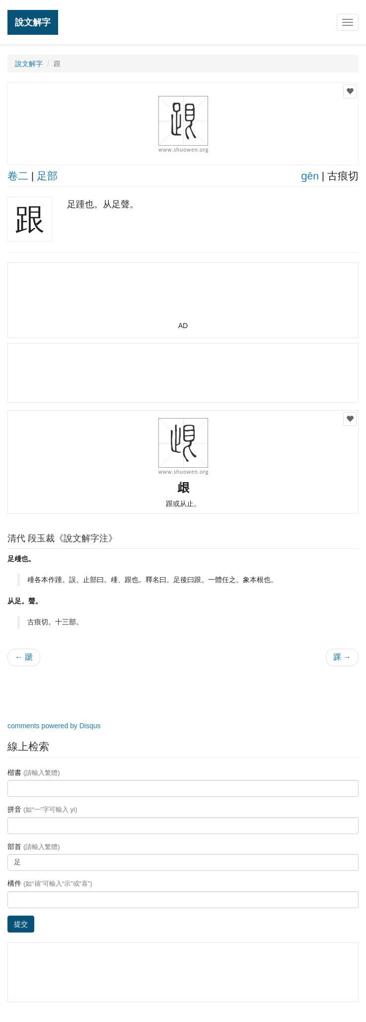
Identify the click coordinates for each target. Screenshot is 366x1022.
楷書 (33, 772)
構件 (49, 883)
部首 (33, 847)
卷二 (17, 175)
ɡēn (310, 175)
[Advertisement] (183, 296)
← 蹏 (24, 657)
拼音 (42, 809)
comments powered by (54, 726)
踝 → (342, 657)
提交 (21, 924)
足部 (47, 175)
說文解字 (33, 22)
